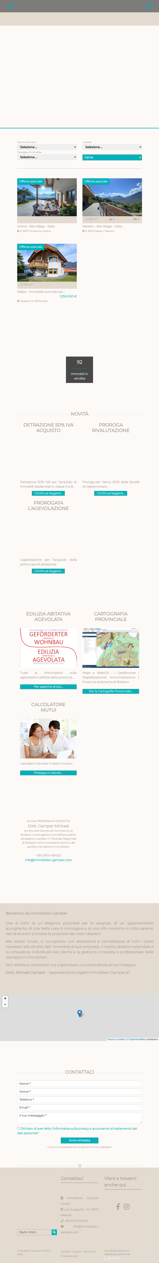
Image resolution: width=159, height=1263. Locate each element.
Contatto (66, 1251)
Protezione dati (69, 1256)
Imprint (76, 1251)
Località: (87, 142)
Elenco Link (89, 1251)
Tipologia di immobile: (29, 152)
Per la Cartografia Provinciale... (111, 691)
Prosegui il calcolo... (48, 773)
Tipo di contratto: (26, 142)
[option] (79, 66)
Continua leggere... (48, 493)
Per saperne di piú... (48, 686)
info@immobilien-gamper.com (48, 860)
